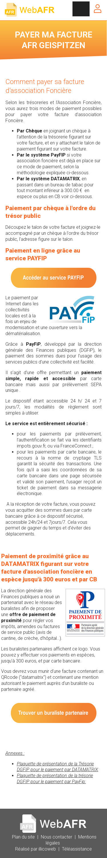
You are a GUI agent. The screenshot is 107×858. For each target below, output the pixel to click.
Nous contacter (56, 837)
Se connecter (97, 8)
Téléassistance (77, 849)
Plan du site (23, 837)
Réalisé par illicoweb (35, 849)
